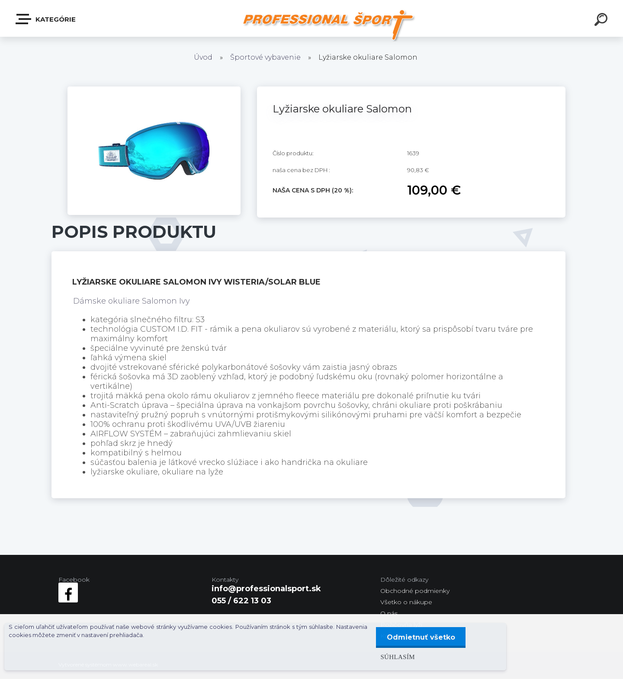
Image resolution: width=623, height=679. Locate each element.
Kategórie (46, 19)
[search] (602, 21)
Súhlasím (397, 656)
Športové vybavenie (265, 57)
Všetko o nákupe (406, 602)
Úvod (203, 57)
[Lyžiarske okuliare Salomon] (154, 90)
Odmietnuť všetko (420, 637)
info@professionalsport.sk (266, 589)
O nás (389, 613)
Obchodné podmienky (415, 591)
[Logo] (329, 25)
